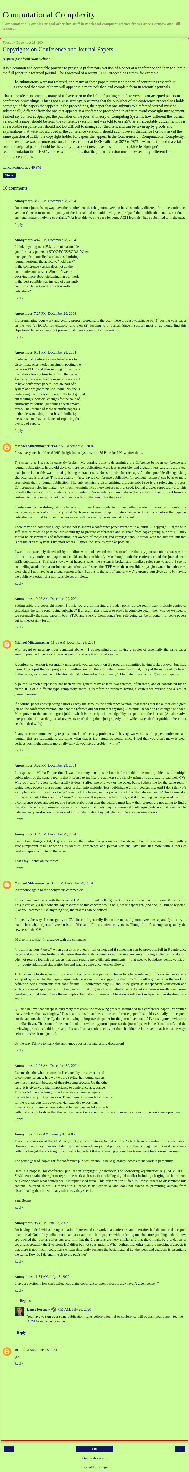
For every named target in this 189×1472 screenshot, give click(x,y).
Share (9, 175)
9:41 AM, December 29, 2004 (72, 446)
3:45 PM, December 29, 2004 (72, 883)
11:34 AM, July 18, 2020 (51, 1277)
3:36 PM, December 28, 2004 (55, 201)
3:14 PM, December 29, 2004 (55, 834)
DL (17, 1350)
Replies (25, 1301)
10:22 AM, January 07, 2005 (54, 1134)
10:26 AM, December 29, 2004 (56, 598)
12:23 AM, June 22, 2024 (39, 1350)
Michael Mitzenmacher (32, 446)
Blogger (103, 1467)
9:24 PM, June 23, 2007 (51, 1223)
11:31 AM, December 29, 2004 (73, 642)
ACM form (35, 1321)
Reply (19, 225)
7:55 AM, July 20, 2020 (74, 1309)
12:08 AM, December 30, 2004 (56, 1066)
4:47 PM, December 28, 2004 (55, 240)
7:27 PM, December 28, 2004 (55, 313)
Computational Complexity (48, 14)
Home (94, 1449)
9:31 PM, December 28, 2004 (55, 352)
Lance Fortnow (38, 1309)
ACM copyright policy (70, 1141)
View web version (94, 1458)
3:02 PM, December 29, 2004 (55, 765)
